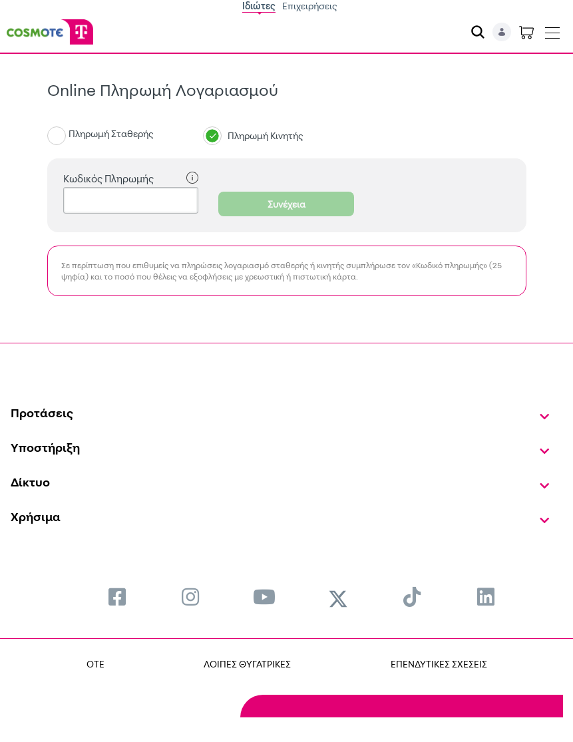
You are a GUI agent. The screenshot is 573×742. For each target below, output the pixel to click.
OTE (95, 663)
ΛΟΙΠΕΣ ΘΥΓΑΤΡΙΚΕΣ (247, 663)
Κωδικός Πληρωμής (131, 179)
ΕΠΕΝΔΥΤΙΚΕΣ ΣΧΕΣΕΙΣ (439, 663)
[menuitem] (117, 596)
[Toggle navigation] (552, 30)
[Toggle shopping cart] (526, 32)
